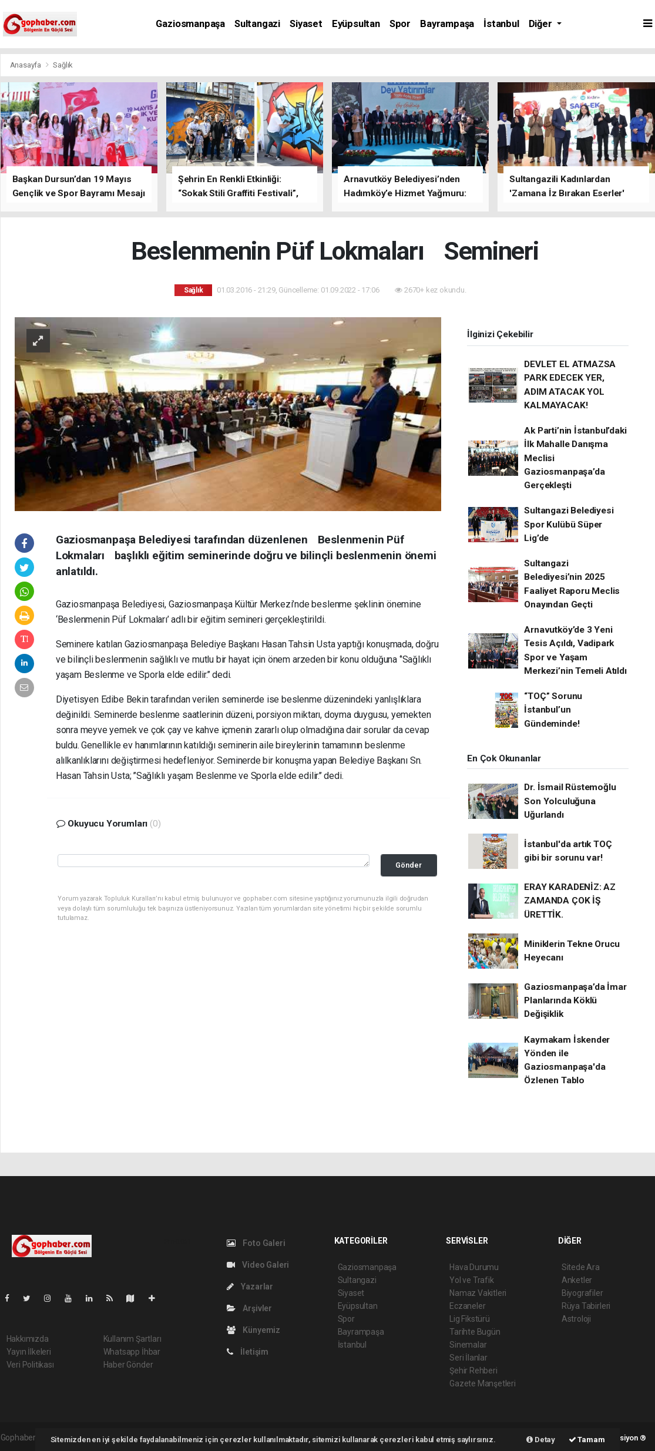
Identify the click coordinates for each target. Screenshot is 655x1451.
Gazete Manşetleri (482, 1383)
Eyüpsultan (356, 23)
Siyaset (306, 23)
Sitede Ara (581, 1267)
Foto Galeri (256, 1243)
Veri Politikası (30, 1364)
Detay (540, 1439)
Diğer (542, 23)
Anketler (577, 1280)
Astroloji (576, 1319)
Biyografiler (582, 1293)
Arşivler (249, 1308)
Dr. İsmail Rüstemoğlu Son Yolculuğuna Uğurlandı (570, 801)
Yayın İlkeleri (28, 1351)
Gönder (408, 865)
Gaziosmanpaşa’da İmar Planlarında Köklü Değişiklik (575, 1001)
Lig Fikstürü (469, 1319)
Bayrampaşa (447, 23)
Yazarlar (250, 1286)
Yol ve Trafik (471, 1280)
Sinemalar (467, 1344)
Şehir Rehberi (473, 1370)
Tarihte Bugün (475, 1331)
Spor (400, 23)
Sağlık (63, 65)
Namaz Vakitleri (477, 1293)
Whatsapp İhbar (131, 1351)
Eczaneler (467, 1306)
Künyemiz (253, 1330)
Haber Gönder (128, 1364)
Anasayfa (26, 65)
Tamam (587, 1439)
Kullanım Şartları (132, 1338)
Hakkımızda (27, 1338)
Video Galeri (258, 1264)
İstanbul (501, 23)
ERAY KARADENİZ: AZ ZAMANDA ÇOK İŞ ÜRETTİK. (570, 901)
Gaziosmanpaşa (190, 23)
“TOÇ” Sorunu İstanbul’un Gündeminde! (553, 710)
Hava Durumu (474, 1267)
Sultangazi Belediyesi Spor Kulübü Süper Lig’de (568, 524)
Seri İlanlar (468, 1357)
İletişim (247, 1351)
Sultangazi (257, 23)
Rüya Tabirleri (586, 1306)
